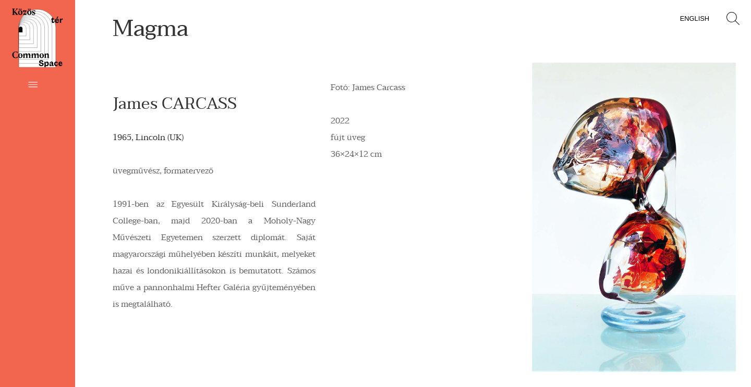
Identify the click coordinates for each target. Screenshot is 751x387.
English (694, 18)
